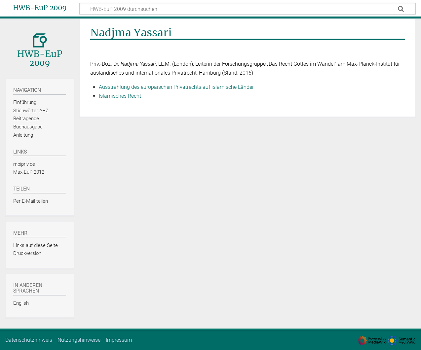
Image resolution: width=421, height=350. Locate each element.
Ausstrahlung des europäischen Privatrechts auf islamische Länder (176, 87)
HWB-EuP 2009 (40, 8)
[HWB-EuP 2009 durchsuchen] (247, 8)
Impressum (119, 340)
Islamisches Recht (120, 96)
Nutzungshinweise (78, 340)
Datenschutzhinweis (28, 340)
